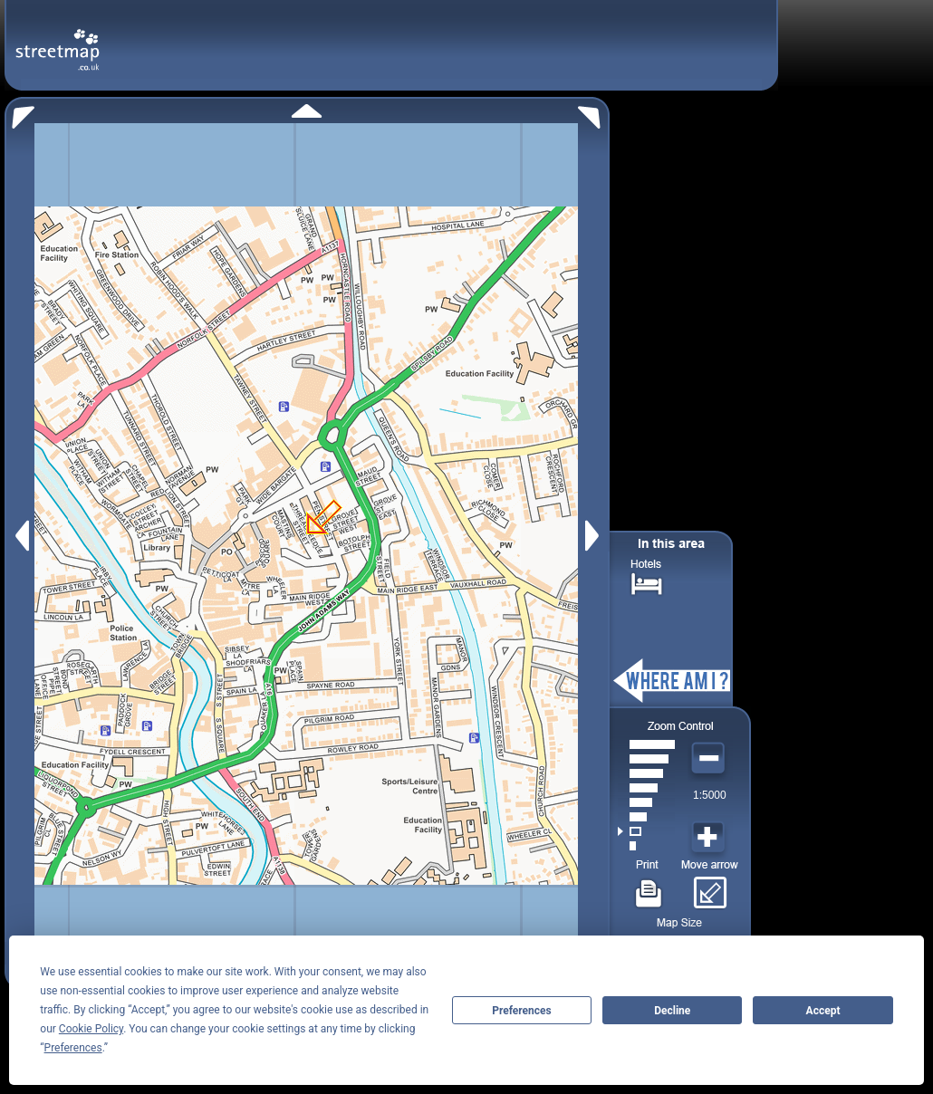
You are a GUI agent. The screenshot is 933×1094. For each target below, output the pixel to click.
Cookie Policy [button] (91, 1028)
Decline (672, 1010)
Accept (823, 1010)
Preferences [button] (73, 1047)
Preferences (522, 1010)
